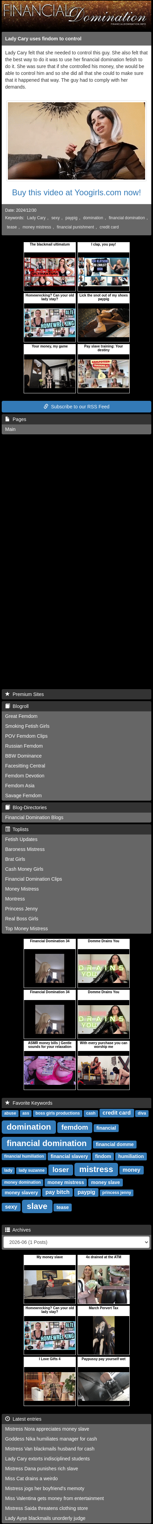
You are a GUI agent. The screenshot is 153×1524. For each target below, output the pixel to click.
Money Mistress (22, 889)
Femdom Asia (20, 785)
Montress (15, 899)
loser (60, 1169)
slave (37, 1206)
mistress (96, 1169)
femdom (74, 1127)
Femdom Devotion (24, 775)
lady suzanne (31, 1170)
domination (93, 217)
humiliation (131, 1156)
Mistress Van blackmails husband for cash (49, 1448)
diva (142, 1113)
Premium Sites (24, 694)
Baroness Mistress (25, 849)
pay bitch (58, 1192)
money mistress (37, 227)
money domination (22, 1182)
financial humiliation (24, 1156)
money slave (105, 1182)
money (132, 1170)
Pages (15, 419)
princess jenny (116, 1193)
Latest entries (23, 1419)
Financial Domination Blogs (34, 817)
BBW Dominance (23, 756)
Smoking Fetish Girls (27, 726)
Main (10, 429)
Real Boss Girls (21, 918)
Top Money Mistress (26, 928)
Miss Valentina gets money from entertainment (54, 1498)
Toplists (16, 829)
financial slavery (69, 1156)
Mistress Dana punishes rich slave (41, 1468)
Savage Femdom (23, 795)
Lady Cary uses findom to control (43, 38)
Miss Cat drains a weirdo (31, 1478)
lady (8, 1170)
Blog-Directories (26, 807)
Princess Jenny (21, 908)
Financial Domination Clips (33, 879)
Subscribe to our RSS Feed (76, 406)
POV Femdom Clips (26, 736)
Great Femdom (21, 716)
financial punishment (75, 227)
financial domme (114, 1144)
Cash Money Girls (24, 869)
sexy (55, 217)
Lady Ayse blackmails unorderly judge (45, 1518)
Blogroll (16, 706)
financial (106, 1128)
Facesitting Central (25, 765)
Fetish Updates (21, 839)
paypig (72, 217)
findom (103, 1156)
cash (90, 1113)
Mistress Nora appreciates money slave (47, 1429)
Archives (18, 1230)
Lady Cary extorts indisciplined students (47, 1458)
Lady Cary (36, 217)
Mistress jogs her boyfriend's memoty (44, 1488)
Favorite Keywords (28, 1103)
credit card (109, 227)
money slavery (21, 1192)
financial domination (127, 217)
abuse (10, 1113)
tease (12, 227)
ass (25, 1113)
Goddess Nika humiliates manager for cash (51, 1439)
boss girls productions (57, 1113)
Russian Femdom (24, 746)
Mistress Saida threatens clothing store (46, 1508)
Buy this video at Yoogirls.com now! (76, 192)
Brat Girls (15, 859)
